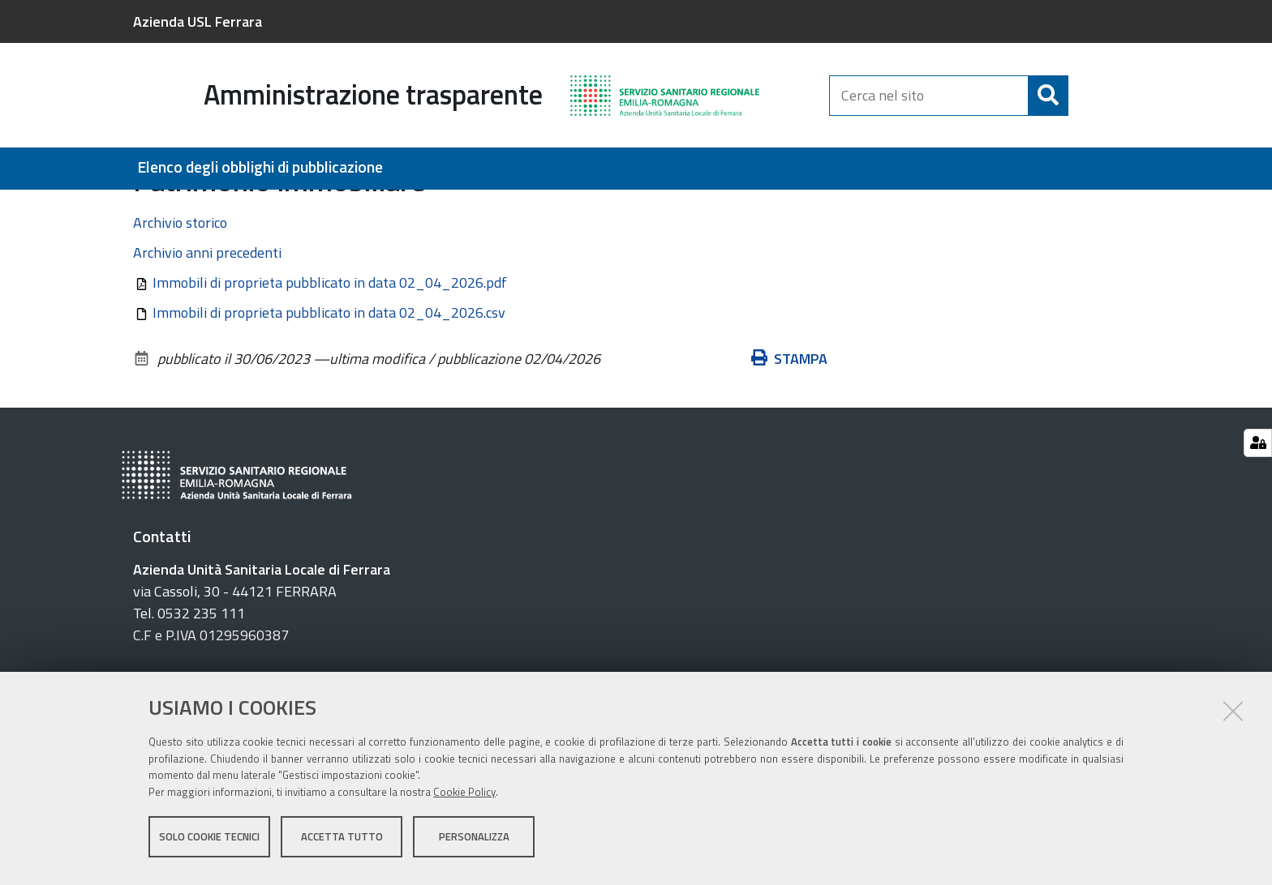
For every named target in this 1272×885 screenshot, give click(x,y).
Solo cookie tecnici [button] (209, 843)
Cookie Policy (464, 798)
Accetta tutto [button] (342, 843)
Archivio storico (180, 311)
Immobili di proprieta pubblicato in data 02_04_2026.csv (329, 401)
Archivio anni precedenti (207, 341)
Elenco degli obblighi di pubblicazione (260, 167)
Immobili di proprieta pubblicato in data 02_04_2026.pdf (330, 371)
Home (143, 208)
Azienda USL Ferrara (197, 21)
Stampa (789, 447)
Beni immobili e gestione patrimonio (270, 207)
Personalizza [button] (474, 843)
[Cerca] (1048, 95)
